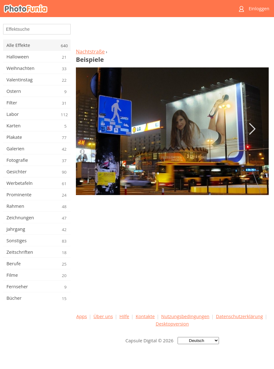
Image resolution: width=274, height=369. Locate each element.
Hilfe (124, 316)
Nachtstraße (90, 51)
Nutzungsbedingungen (185, 316)
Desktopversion (172, 324)
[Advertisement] (172, 34)
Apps (81, 316)
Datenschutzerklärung (239, 316)
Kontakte (145, 316)
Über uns (103, 316)
